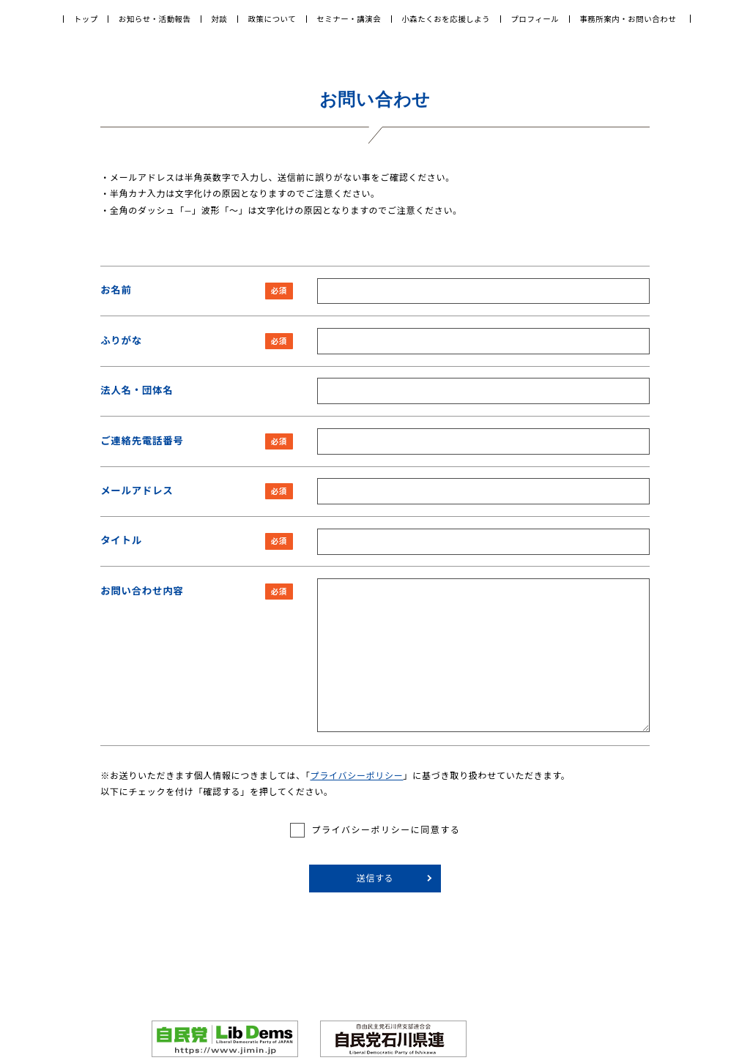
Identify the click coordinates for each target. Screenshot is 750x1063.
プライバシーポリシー (356, 775)
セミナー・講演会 (348, 19)
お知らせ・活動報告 (155, 19)
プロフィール (534, 19)
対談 (220, 19)
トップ (86, 19)
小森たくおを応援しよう (445, 19)
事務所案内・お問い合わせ (627, 19)
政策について (272, 19)
